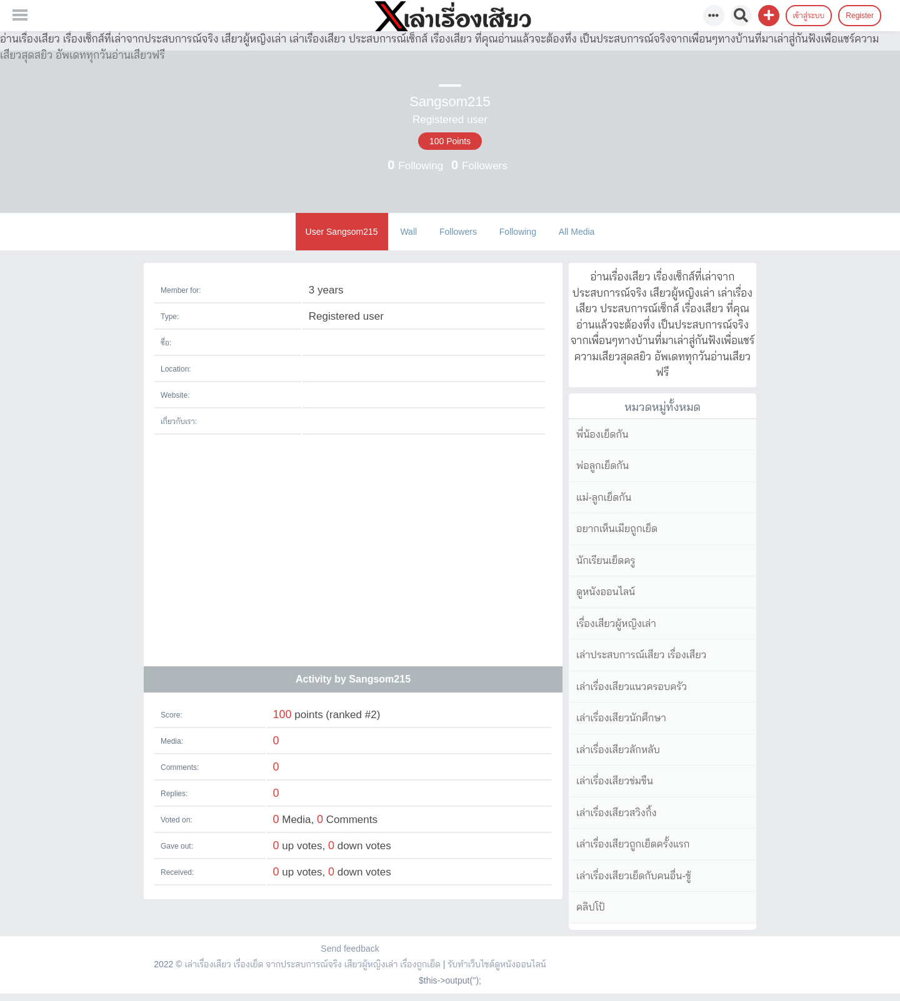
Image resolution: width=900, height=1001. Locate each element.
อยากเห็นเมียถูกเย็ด (617, 528)
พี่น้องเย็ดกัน (602, 434)
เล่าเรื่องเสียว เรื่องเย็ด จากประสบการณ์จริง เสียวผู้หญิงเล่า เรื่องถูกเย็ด (312, 964)
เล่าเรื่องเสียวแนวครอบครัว (631, 686)
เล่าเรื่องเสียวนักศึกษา (621, 718)
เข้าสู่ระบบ (809, 15)
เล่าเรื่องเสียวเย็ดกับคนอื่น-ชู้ (633, 875)
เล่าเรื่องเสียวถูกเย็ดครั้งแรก (632, 844)
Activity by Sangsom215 (353, 679)
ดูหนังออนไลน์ (605, 591)
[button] (768, 15)
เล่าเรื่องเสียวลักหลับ (618, 749)
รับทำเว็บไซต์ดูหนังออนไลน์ (497, 964)
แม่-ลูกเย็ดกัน (603, 497)
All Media (577, 232)
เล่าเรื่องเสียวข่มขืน (614, 781)
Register (860, 15)
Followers (458, 232)
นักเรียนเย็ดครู (606, 560)
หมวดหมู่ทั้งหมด (662, 407)
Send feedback (350, 949)
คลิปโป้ (590, 907)
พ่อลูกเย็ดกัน (602, 465)
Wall (408, 232)
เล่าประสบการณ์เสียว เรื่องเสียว (641, 654)
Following (517, 232)
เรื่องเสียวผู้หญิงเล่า (616, 623)
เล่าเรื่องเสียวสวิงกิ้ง (616, 812)
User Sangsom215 (342, 232)
